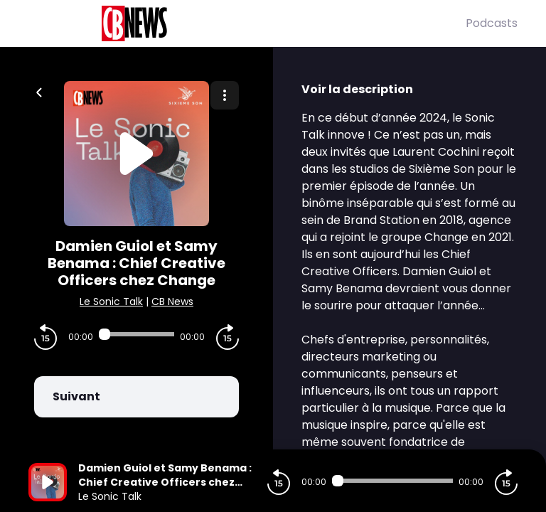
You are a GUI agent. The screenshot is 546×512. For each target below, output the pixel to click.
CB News (172, 301)
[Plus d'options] (224, 95)
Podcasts (492, 23)
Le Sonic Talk (111, 301)
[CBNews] (247, 23)
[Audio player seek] (136, 334)
